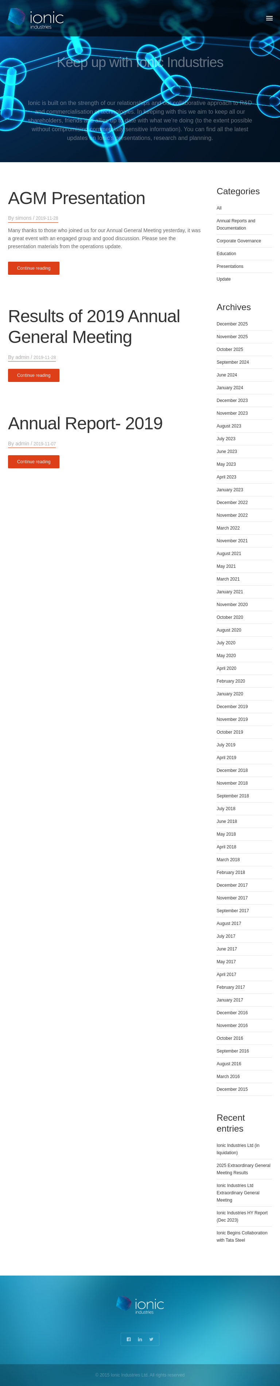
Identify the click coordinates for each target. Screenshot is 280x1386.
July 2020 (226, 642)
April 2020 (226, 668)
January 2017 (230, 1000)
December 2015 (232, 1089)
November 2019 (232, 719)
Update (224, 279)
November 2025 (232, 336)
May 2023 (226, 464)
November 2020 (232, 604)
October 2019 (230, 732)
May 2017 (226, 961)
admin (22, 357)
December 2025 (232, 324)
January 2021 (230, 591)
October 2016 (230, 1038)
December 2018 (232, 770)
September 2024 (233, 362)
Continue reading (33, 267)
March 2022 (228, 528)
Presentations (230, 266)
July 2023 (226, 438)
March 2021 (228, 579)
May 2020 (226, 655)
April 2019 (226, 757)
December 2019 (232, 706)
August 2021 (229, 553)
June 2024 (227, 375)
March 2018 (228, 859)
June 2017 (227, 949)
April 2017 (226, 974)
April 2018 (226, 847)
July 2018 (226, 808)
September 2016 (233, 1051)
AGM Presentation (76, 197)
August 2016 (229, 1063)
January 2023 (230, 489)
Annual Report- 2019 (85, 423)
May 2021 (226, 566)
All (219, 208)
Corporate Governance (239, 240)
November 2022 (232, 515)
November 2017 (232, 898)
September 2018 (233, 796)
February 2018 (231, 872)
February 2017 (231, 987)
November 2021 (232, 540)
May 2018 (226, 834)
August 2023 (229, 426)
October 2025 (230, 349)
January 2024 (230, 387)
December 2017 (232, 885)
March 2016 (228, 1076)
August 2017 (229, 923)
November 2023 (232, 413)
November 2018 (232, 783)
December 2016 (232, 1012)
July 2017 (226, 936)
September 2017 (233, 910)
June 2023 (227, 451)
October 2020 (230, 617)
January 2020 (230, 693)
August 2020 (229, 630)
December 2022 (232, 502)
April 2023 (226, 477)
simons (23, 218)
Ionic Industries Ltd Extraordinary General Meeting (238, 1193)
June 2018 (227, 821)
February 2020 (231, 681)
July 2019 (226, 744)
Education (226, 253)
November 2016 (232, 1025)
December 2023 (232, 400)
